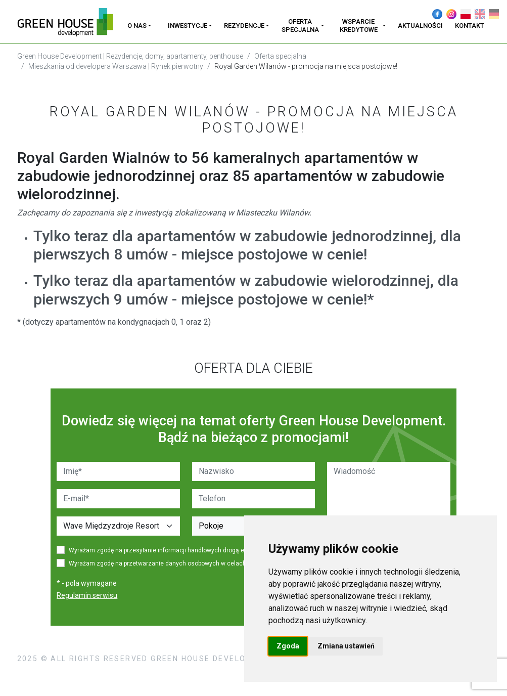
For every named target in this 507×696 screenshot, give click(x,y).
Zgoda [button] (287, 646)
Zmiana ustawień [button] (346, 646)
